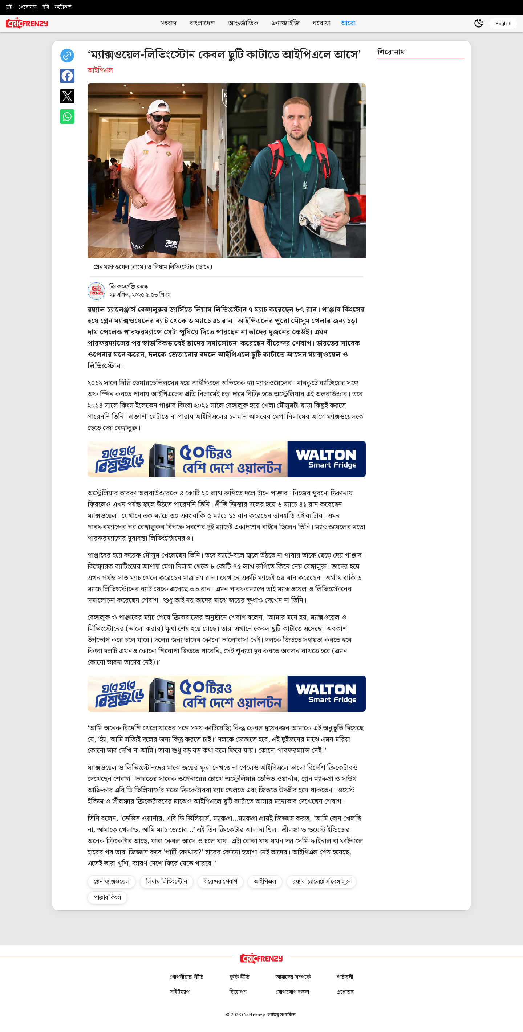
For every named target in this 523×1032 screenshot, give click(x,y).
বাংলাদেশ (202, 23)
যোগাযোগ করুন (292, 992)
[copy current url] (67, 55)
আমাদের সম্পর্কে (293, 977)
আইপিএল (265, 881)
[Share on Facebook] (67, 76)
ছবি (45, 7)
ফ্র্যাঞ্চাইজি (286, 23)
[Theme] (478, 23)
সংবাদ (169, 23)
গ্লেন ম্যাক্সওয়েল (111, 881)
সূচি (9, 7)
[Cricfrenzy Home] (27, 23)
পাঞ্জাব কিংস (107, 897)
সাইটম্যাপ (180, 992)
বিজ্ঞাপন (238, 992)
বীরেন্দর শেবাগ (220, 881)
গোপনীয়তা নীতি (186, 977)
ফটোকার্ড (63, 7)
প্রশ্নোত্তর (345, 992)
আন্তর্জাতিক (243, 23)
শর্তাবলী (345, 977)
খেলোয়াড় (27, 7)
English (503, 23)
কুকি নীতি (240, 977)
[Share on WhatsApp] (67, 116)
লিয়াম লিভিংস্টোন (166, 881)
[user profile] (466, 23)
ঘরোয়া (322, 23)
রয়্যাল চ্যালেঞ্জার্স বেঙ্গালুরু (321, 881)
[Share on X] (67, 96)
